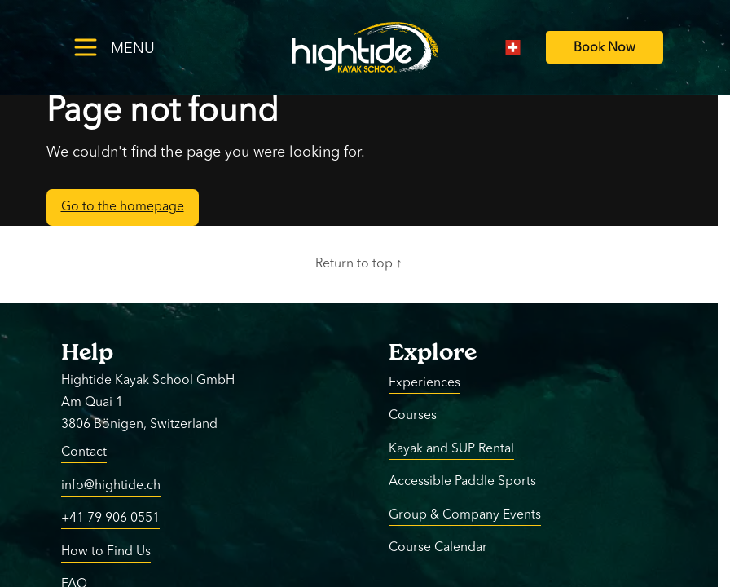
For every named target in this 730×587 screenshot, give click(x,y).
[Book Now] (604, 47)
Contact (84, 452)
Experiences (424, 382)
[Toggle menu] (140, 47)
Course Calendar (438, 547)
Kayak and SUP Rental (451, 448)
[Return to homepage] (365, 47)
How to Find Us (106, 551)
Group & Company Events (465, 514)
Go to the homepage (122, 207)
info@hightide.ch (111, 485)
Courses (413, 415)
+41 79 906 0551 (110, 518)
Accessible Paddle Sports (462, 481)
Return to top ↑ (358, 264)
